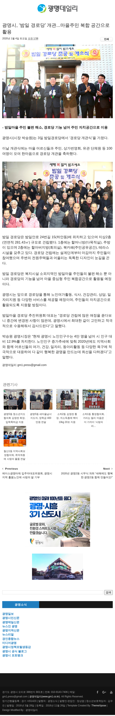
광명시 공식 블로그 (14, 652)
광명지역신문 (10, 631)
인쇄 (106, 40)
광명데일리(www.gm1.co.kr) (44, 697)
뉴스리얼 (8, 635)
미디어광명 (9, 644)
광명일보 (8, 615)
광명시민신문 (10, 619)
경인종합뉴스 (10, 640)
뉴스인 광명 (9, 627)
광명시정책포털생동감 (16, 648)
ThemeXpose (99, 706)
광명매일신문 (10, 623)
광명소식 (21, 606)
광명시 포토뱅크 (12, 656)
